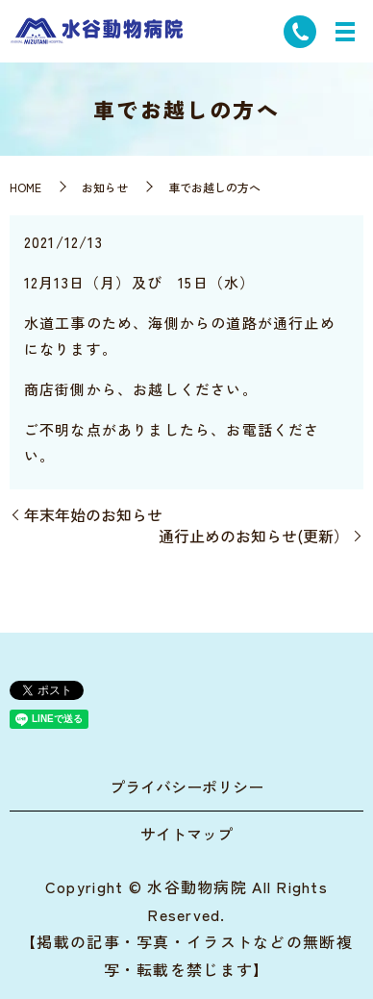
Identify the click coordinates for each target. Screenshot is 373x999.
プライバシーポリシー (186, 786)
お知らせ (105, 187)
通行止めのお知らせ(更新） (254, 535)
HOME (25, 187)
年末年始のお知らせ (93, 514)
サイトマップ (186, 833)
